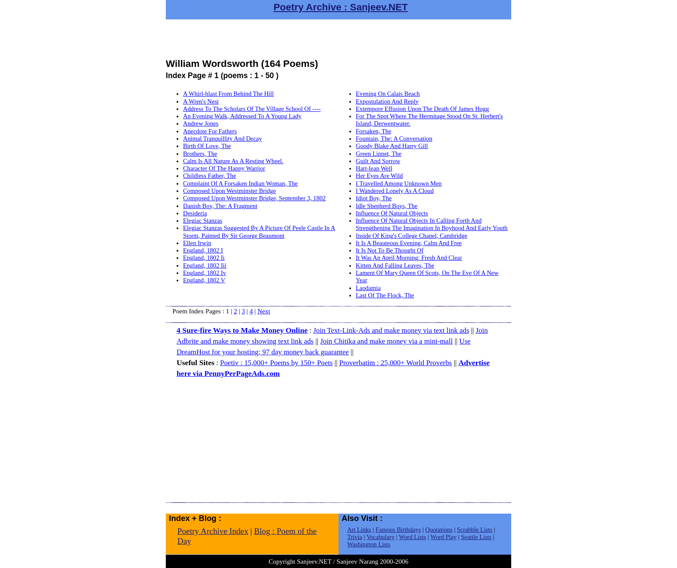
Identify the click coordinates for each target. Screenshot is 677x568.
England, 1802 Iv (204, 272)
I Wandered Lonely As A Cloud (394, 190)
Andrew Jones (200, 123)
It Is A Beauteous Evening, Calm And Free (409, 243)
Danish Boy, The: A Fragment (220, 205)
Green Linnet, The (379, 153)
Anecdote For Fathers (210, 131)
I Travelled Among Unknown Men (399, 183)
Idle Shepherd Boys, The (387, 205)
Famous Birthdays (398, 529)
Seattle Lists (476, 536)
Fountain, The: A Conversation (394, 138)
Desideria (195, 213)
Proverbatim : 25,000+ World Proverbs (395, 363)
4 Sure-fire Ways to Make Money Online (242, 330)
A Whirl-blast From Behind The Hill (228, 93)
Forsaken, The (373, 131)
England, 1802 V (204, 280)
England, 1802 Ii (204, 257)
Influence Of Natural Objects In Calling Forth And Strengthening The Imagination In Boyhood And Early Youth (431, 224)
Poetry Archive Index (212, 531)
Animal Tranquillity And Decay (222, 138)
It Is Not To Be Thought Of (390, 250)
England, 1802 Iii (204, 265)
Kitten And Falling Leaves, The (395, 265)
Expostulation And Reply (387, 101)
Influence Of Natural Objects (392, 213)
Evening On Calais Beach (388, 93)
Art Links (359, 529)
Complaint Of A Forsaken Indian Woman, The (240, 183)
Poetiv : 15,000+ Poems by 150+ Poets (276, 363)
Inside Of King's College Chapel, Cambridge (411, 235)
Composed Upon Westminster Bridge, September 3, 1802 (254, 198)
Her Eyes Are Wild (379, 175)
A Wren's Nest (201, 101)
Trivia (354, 536)
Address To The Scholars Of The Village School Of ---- (252, 108)
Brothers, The (200, 153)
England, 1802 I (203, 250)
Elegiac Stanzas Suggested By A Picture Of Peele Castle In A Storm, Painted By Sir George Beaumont (259, 231)
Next (263, 311)
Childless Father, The (209, 175)
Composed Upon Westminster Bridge (229, 190)
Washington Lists (368, 544)
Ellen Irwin (197, 243)
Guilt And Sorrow (378, 161)
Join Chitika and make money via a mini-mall (386, 341)
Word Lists (412, 536)
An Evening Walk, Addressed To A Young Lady (242, 116)
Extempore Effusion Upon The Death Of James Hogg (422, 108)
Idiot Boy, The (374, 198)
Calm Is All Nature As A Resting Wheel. (233, 161)
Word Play (443, 536)
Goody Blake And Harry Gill (392, 145)
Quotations (438, 529)
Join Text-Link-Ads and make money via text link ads (391, 330)
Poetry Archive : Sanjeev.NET (340, 7)
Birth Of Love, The (207, 145)
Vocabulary (381, 536)
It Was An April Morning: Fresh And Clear (409, 257)
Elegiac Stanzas (202, 220)
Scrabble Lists (474, 529)
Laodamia (368, 287)
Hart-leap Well (374, 168)
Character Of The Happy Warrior (224, 168)
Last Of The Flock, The (385, 295)
